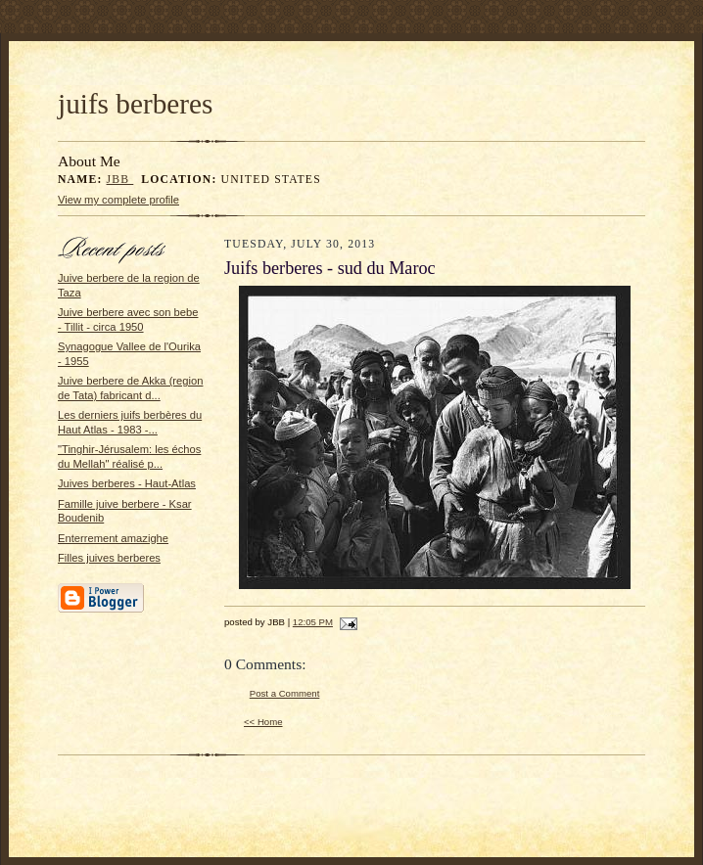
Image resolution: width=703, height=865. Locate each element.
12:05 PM (313, 621)
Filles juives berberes (109, 558)
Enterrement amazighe (113, 538)
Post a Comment (285, 693)
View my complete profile (118, 199)
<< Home (263, 721)
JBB (120, 179)
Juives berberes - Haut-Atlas (127, 483)
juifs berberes (135, 103)
